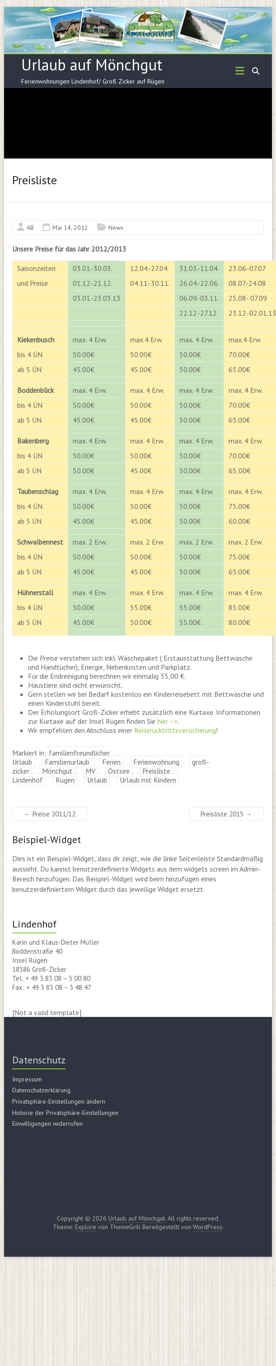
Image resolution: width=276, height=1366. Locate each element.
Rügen (65, 779)
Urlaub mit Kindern (148, 779)
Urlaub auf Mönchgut (91, 65)
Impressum (27, 1079)
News (115, 228)
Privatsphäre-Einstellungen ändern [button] (58, 1101)
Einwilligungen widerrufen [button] (47, 1123)
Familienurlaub (67, 761)
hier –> (167, 721)
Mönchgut (57, 770)
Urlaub (97, 779)
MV (90, 770)
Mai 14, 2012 (70, 228)
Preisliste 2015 (226, 814)
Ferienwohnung (156, 761)
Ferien (111, 761)
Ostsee (119, 770)
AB (30, 228)
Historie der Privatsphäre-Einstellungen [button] (65, 1113)
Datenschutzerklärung (41, 1090)
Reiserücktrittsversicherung (175, 730)
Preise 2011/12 (49, 814)
